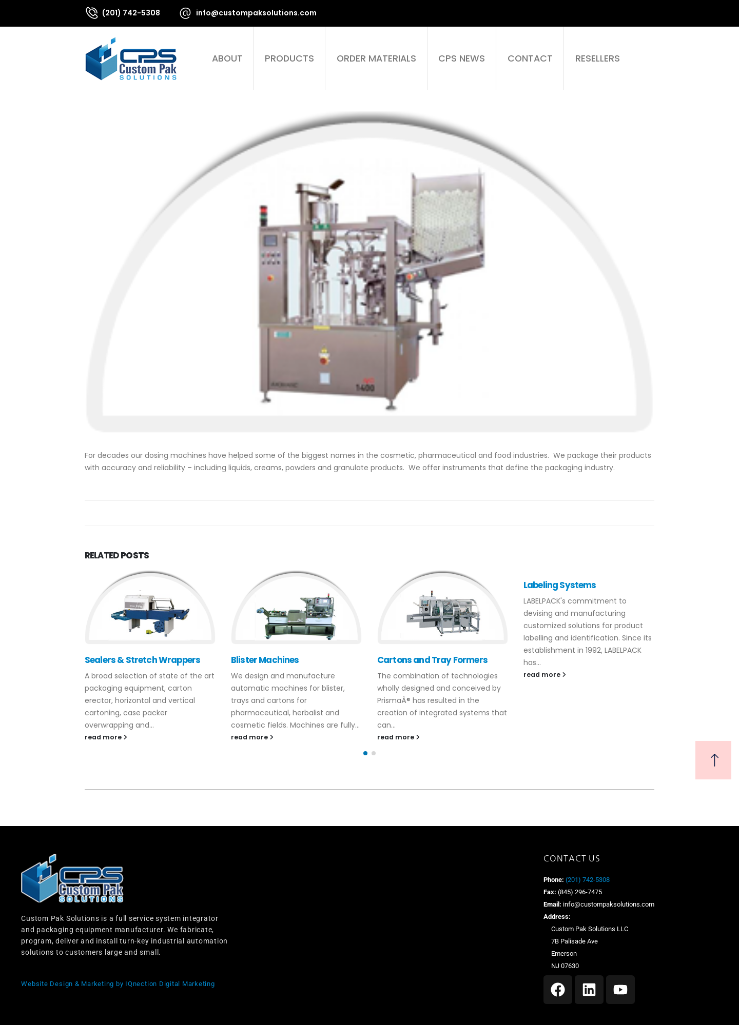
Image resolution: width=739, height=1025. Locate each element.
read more (106, 737)
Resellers (597, 58)
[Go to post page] (150, 607)
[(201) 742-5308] (122, 12)
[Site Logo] (131, 58)
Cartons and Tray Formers (432, 660)
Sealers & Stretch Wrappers (142, 660)
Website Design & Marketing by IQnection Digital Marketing (118, 984)
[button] (648, 58)
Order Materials (376, 58)
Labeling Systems (559, 585)
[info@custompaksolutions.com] (247, 12)
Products (289, 58)
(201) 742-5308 (587, 879)
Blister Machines (265, 660)
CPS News (461, 58)
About (227, 58)
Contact (530, 58)
